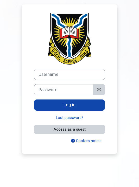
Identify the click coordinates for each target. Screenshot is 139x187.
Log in (69, 104)
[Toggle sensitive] (99, 89)
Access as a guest (70, 129)
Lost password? (69, 117)
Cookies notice (86, 140)
